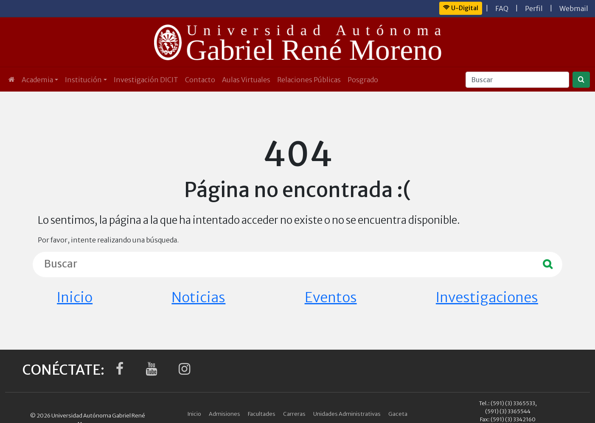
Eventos (331, 297)
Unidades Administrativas (347, 413)
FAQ (501, 8)
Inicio (75, 297)
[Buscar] (517, 80)
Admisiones (224, 413)
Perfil (534, 8)
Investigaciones (487, 297)
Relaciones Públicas (309, 79)
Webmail (573, 8)
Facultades (261, 413)
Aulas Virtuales (246, 79)
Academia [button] (37, 79)
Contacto (200, 79)
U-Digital (460, 8)
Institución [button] (83, 79)
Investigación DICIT (146, 79)
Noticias (198, 297)
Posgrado (363, 79)
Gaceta (397, 413)
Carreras (294, 413)
